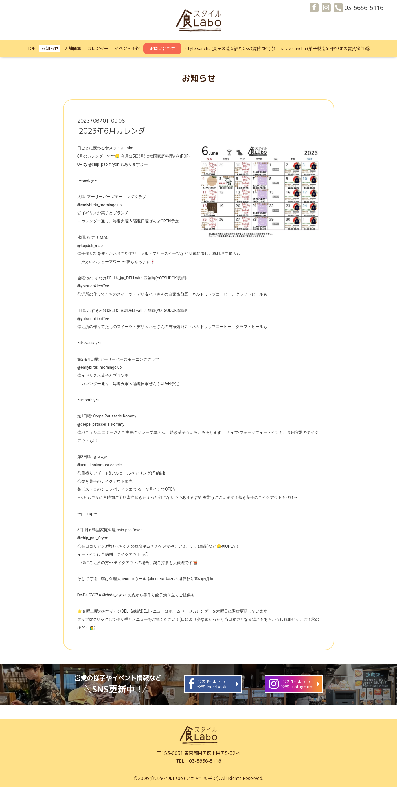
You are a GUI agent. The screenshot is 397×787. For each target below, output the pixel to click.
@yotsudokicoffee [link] (93, 286)
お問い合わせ (162, 48)
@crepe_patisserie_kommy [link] (100, 424)
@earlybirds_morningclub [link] (99, 205)
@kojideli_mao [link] (90, 245)
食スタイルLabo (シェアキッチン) (184, 778)
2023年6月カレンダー (116, 131)
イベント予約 (127, 48)
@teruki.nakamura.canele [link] (99, 465)
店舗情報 (72, 48)
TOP (32, 48)
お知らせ (49, 48)
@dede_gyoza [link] (114, 595)
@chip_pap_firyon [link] (103, 164)
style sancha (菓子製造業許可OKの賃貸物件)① (230, 48)
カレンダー (97, 48)
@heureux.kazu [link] (161, 578)
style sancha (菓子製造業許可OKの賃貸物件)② (325, 48)
